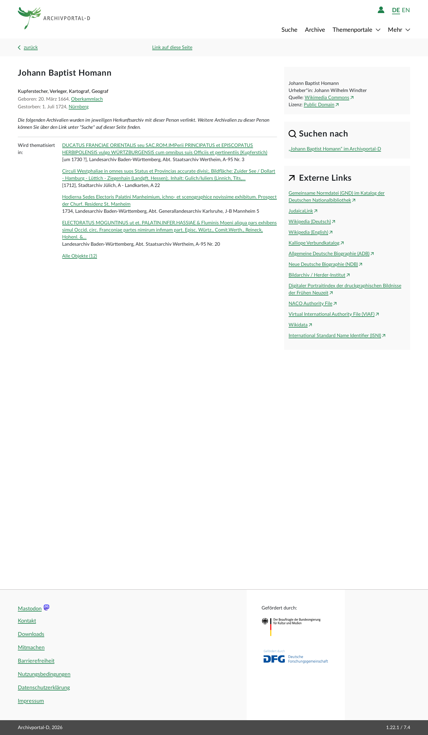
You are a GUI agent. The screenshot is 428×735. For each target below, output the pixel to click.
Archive (315, 30)
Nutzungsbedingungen (44, 674)
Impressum (31, 701)
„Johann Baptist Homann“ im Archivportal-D (335, 149)
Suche (289, 30)
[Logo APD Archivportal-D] (54, 19)
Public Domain (319, 104)
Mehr (396, 30)
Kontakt (27, 621)
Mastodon (30, 609)
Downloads (31, 634)
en (406, 10)
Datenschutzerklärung (44, 687)
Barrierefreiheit (36, 661)
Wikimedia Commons (327, 97)
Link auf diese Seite (172, 47)
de (396, 10)
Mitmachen (31, 647)
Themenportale (353, 30)
